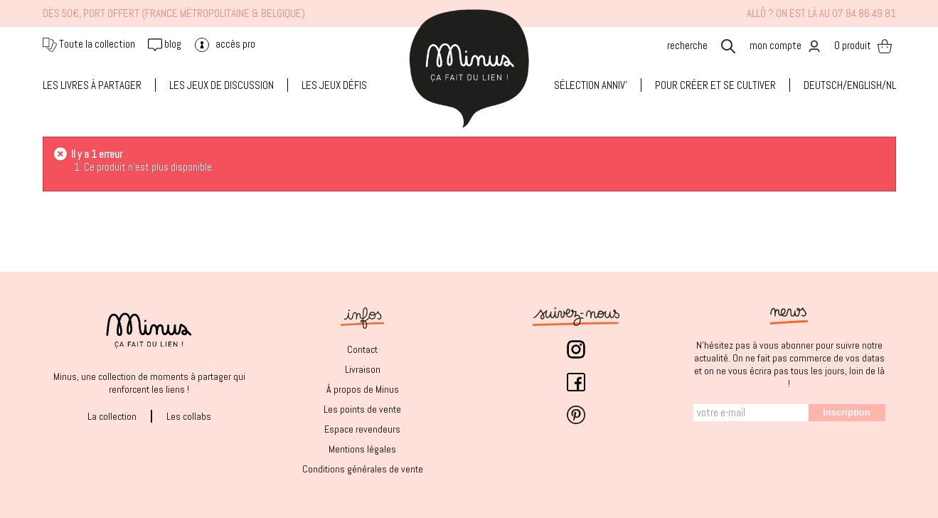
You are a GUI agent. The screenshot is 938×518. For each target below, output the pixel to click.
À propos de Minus (362, 389)
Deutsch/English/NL (850, 85)
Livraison (362, 369)
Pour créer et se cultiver (715, 85)
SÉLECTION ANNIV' (590, 85)
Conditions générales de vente (362, 468)
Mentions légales (362, 449)
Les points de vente (362, 409)
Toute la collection (89, 44)
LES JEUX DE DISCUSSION (221, 85)
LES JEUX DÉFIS (334, 85)
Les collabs (188, 416)
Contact (362, 349)
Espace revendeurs (362, 429)
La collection (112, 416)
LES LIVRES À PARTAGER (92, 85)
